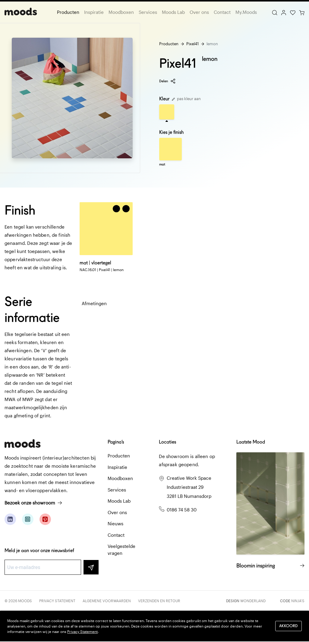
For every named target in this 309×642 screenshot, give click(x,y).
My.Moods (246, 12)
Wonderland (253, 601)
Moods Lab (173, 12)
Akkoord (288, 626)
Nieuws (115, 523)
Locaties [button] (167, 442)
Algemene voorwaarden (107, 601)
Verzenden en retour (159, 601)
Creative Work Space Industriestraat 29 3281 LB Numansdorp (189, 487)
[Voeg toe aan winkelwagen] (116, 208)
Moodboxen (121, 12)
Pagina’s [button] (116, 442)
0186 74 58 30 (182, 509)
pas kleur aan (186, 98)
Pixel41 (192, 43)
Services (148, 12)
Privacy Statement (57, 601)
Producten (68, 12)
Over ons (199, 12)
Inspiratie (94, 12)
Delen (167, 81)
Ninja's (297, 601)
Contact (222, 12)
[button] (126, 208)
